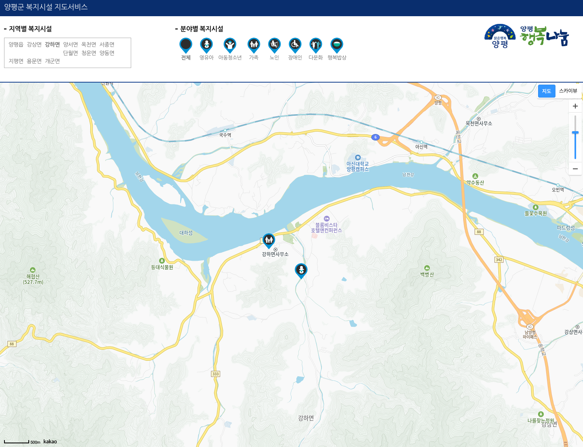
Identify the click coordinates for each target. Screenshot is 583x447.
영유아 (206, 49)
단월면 (70, 53)
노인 (274, 49)
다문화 (315, 49)
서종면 (107, 44)
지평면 (16, 61)
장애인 (295, 49)
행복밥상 (337, 49)
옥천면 (88, 44)
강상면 (34, 44)
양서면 (70, 44)
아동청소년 (230, 49)
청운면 (88, 53)
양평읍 (16, 44)
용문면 (34, 61)
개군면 (52, 61)
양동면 (107, 53)
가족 (253, 49)
